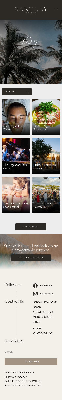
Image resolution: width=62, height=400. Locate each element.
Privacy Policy (16, 376)
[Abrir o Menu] (56, 9)
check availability (31, 258)
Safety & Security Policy (23, 381)
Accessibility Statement (23, 385)
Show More (31, 227)
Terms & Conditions (19, 372)
